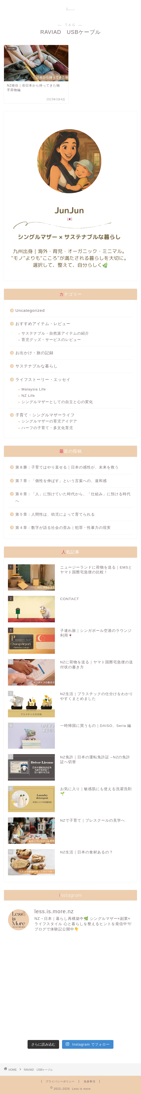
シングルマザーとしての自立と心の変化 (57, 402)
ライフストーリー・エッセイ (42, 379)
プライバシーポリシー (60, 1081)
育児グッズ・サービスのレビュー (51, 340)
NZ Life (28, 396)
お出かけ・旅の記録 (34, 352)
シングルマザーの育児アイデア (49, 421)
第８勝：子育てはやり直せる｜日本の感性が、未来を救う (67, 467)
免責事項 (89, 1081)
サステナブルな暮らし (36, 366)
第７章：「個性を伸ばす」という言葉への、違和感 (61, 481)
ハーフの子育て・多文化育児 (47, 428)
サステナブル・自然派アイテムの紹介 (55, 333)
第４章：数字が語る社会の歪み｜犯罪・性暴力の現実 (63, 528)
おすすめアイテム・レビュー (42, 323)
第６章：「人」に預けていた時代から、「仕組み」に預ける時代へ (73, 497)
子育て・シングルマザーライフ (45, 415)
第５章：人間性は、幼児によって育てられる (55, 514)
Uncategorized (30, 310)
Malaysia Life (33, 389)
